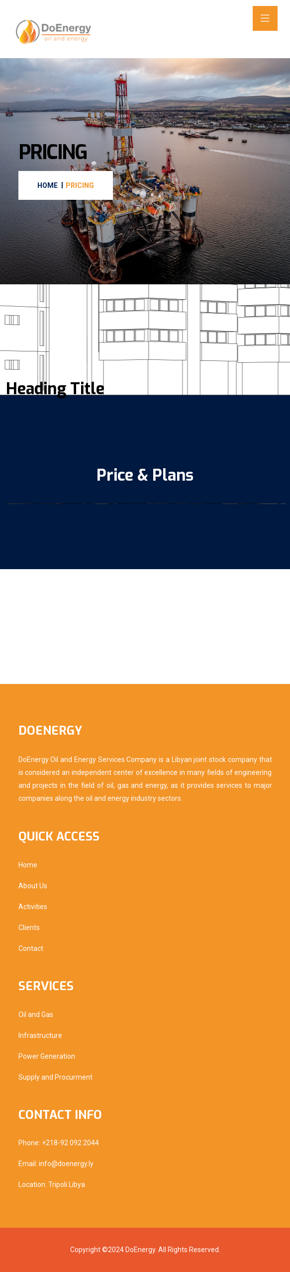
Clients (29, 928)
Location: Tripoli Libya (51, 1184)
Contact (30, 948)
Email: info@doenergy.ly (56, 1164)
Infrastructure (40, 1035)
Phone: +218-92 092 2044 (58, 1143)
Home (27, 865)
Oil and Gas (35, 1014)
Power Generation (46, 1056)
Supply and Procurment (55, 1077)
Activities (32, 907)
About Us (32, 886)
